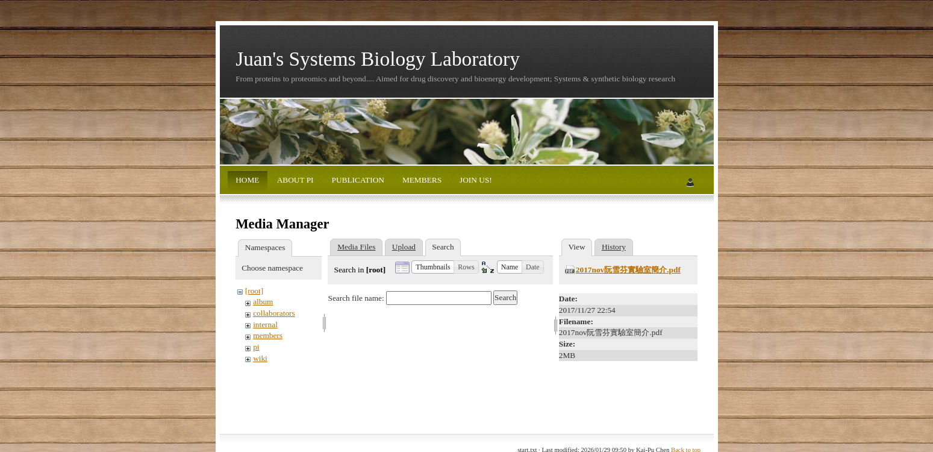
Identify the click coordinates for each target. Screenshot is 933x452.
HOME (247, 179)
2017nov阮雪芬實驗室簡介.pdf (628, 269)
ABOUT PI (294, 179)
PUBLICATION (356, 179)
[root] (254, 290)
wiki (260, 358)
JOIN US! (475, 179)
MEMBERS (421, 179)
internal (265, 324)
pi (256, 346)
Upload (404, 246)
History (614, 246)
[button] (432, 267)
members (267, 335)
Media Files (356, 246)
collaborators (274, 313)
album (263, 301)
